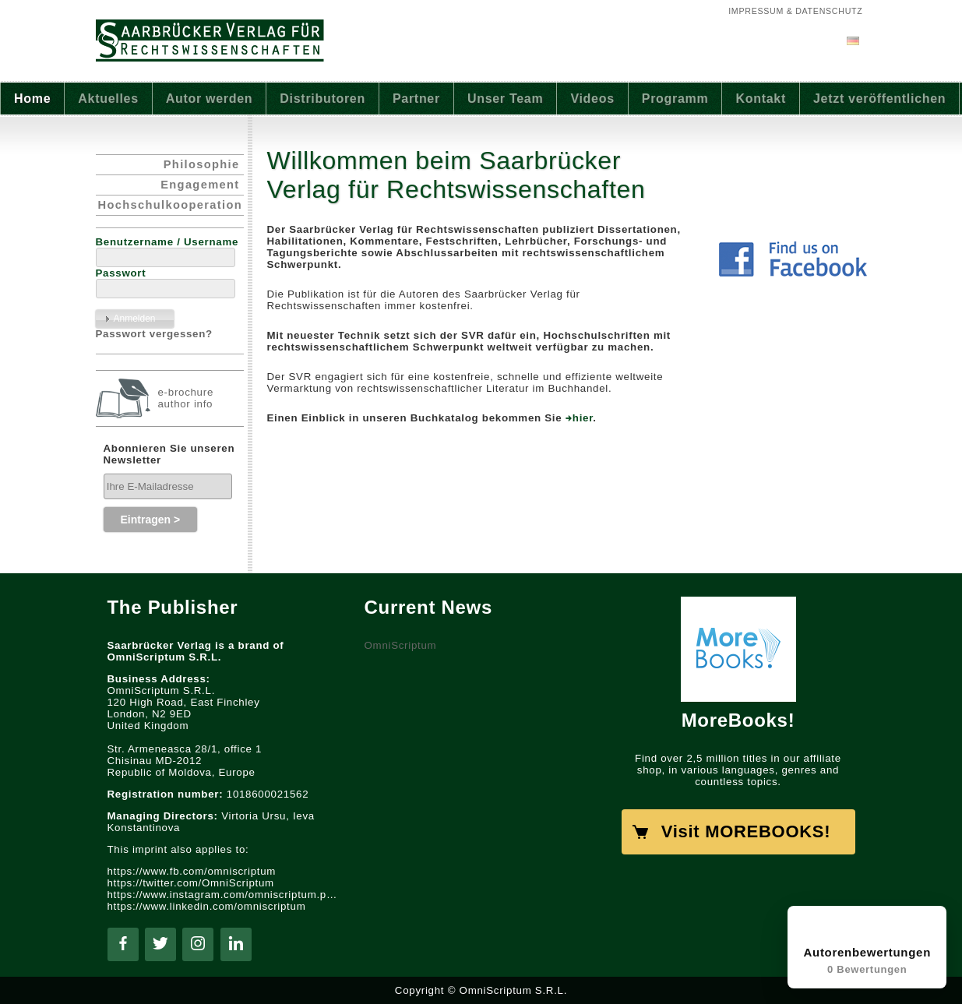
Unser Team (505, 98)
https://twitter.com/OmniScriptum (190, 883)
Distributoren (322, 98)
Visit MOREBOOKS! (745, 831)
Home (32, 98)
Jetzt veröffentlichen (879, 98)
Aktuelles (108, 98)
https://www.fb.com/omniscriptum (192, 871)
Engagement (199, 184)
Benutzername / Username (167, 242)
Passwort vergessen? (154, 334)
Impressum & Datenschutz (795, 11)
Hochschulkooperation (170, 205)
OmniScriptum (401, 645)
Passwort (121, 273)
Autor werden (209, 98)
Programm (675, 98)
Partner (416, 98)
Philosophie (202, 164)
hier (583, 418)
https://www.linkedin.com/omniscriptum (206, 906)
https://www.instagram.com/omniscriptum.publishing (224, 894)
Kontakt (760, 98)
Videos (592, 98)
